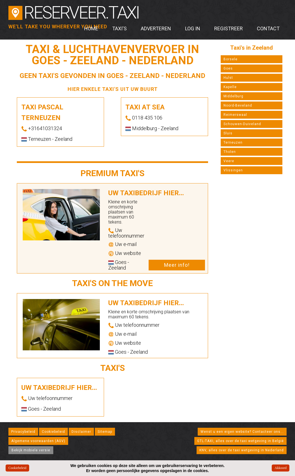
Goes (228, 68)
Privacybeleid (23, 432)
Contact (268, 28)
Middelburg (233, 96)
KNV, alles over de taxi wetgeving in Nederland (241, 450)
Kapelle (230, 87)
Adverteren (156, 28)
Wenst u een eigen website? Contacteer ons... (242, 432)
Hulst (228, 78)
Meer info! (177, 265)
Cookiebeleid (53, 432)
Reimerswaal (235, 115)
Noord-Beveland (237, 105)
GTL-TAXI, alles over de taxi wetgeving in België (240, 441)
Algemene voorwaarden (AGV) (38, 441)
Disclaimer (81, 432)
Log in (192, 28)
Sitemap (105, 432)
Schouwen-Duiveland (242, 124)
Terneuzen (233, 142)
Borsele (230, 59)
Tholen (229, 152)
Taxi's (119, 28)
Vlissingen (233, 170)
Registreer (228, 28)
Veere (228, 161)
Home (91, 28)
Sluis (227, 133)
